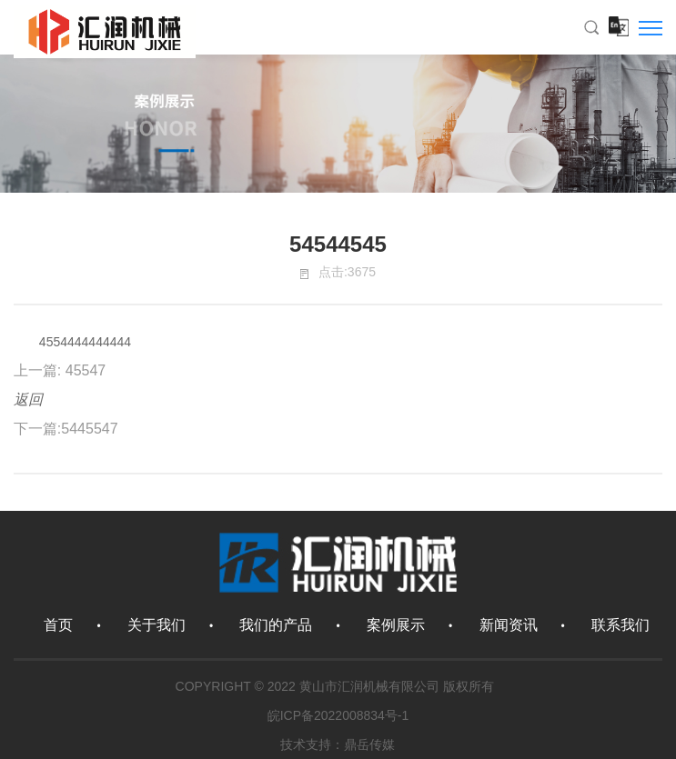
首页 (58, 625)
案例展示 (396, 625)
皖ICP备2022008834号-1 (338, 715)
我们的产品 (275, 625)
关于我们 (156, 625)
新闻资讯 (508, 625)
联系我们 (620, 625)
